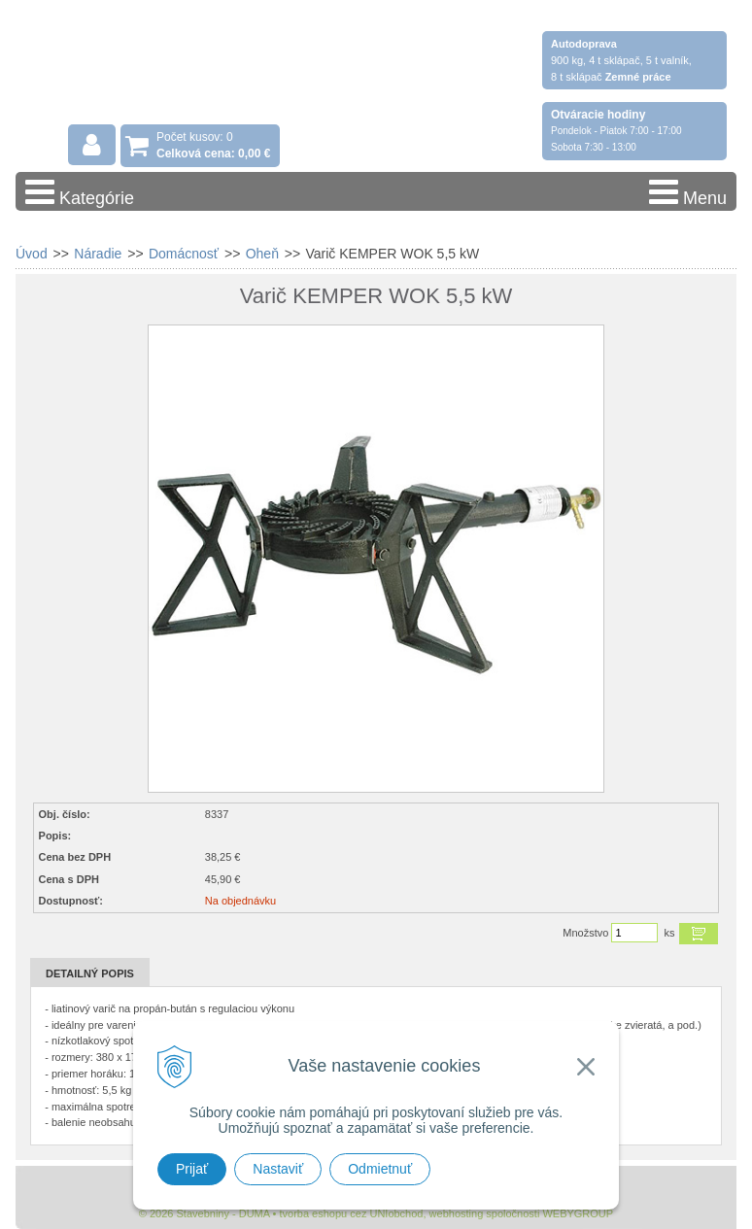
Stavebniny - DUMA (184, 70)
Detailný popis (90, 973)
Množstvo (585, 933)
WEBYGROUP (577, 1213)
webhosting (456, 1213)
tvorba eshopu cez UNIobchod (351, 1213)
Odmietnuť (380, 1169)
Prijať (192, 1169)
